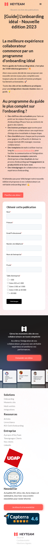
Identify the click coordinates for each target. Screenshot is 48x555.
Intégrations (9, 409)
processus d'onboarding (24, 150)
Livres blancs (9, 422)
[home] (19, 4)
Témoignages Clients (13, 438)
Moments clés (10, 402)
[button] (40, 4)
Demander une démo (24, 358)
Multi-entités (9, 406)
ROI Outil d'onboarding (14, 425)
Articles (7, 419)
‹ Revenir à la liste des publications (24, 10)
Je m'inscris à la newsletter (23, 507)
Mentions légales (24, 543)
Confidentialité (23, 540)
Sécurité (20, 537)
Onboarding (9, 399)
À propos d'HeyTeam (12, 435)
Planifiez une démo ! (12, 195)
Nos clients (8, 442)
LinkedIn (7, 445)
